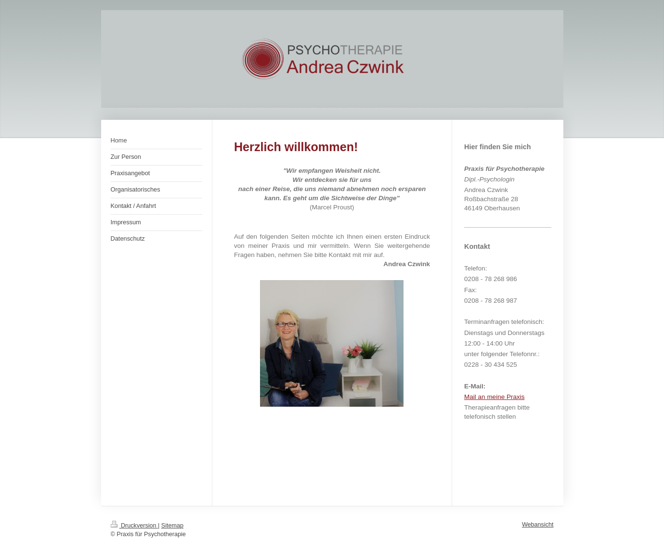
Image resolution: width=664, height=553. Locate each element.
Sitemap (172, 525)
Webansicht (538, 524)
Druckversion (134, 525)
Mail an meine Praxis (494, 396)
